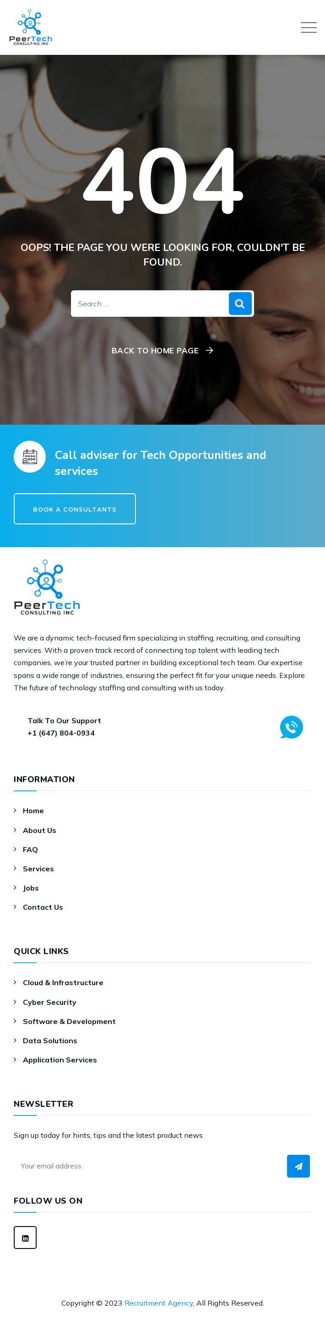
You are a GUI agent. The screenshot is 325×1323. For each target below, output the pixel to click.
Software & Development (69, 1021)
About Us (39, 830)
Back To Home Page (155, 350)
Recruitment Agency (159, 1302)
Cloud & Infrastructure (63, 982)
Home (33, 810)
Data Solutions (50, 1040)
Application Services (60, 1059)
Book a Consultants (75, 509)
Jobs (31, 887)
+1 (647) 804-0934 (61, 732)
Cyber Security (49, 1002)
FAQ (30, 849)
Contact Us (43, 907)
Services (38, 868)
